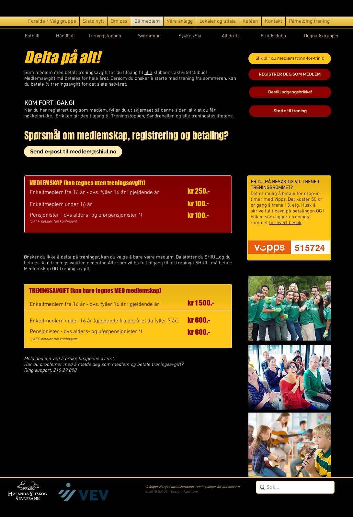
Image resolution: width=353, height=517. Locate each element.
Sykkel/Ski (189, 36)
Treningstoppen (104, 36)
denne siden (174, 110)
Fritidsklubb (273, 36)
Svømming (149, 36)
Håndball (65, 36)
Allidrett (230, 36)
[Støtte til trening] (290, 111)
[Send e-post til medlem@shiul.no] (73, 151)
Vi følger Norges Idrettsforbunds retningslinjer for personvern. (192, 487)
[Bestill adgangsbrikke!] (290, 92)
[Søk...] (294, 487)
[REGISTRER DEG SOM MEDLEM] (289, 74)
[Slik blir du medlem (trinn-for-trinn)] (289, 58)
